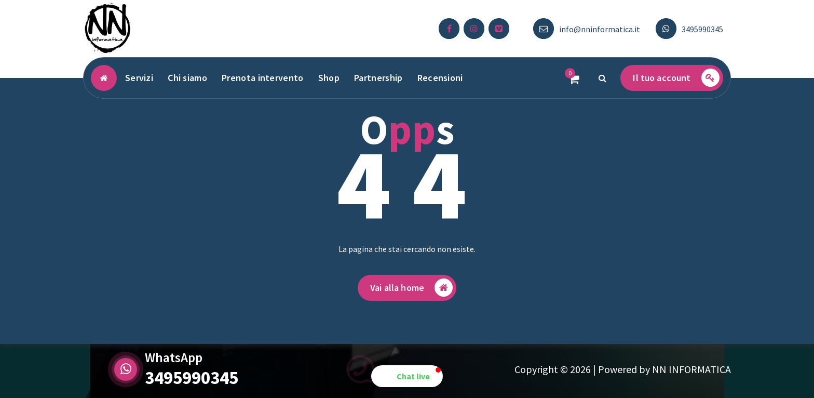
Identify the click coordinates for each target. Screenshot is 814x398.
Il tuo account (676, 78)
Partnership (378, 78)
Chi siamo (187, 78)
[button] (407, 376)
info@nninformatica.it (599, 29)
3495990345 (702, 29)
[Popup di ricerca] (602, 78)
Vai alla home (411, 287)
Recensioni (440, 78)
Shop (329, 78)
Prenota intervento (262, 78)
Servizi (139, 78)
